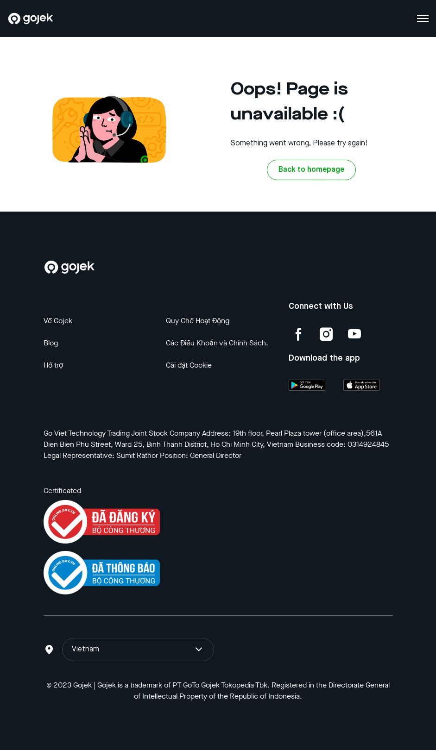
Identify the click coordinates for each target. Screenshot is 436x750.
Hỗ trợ (53, 365)
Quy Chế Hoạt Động (197, 320)
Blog (51, 343)
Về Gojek (58, 320)
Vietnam (138, 649)
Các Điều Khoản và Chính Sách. (217, 343)
